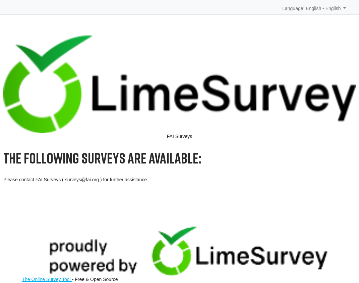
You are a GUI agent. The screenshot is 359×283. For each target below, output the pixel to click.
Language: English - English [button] (312, 8)
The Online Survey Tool (47, 279)
